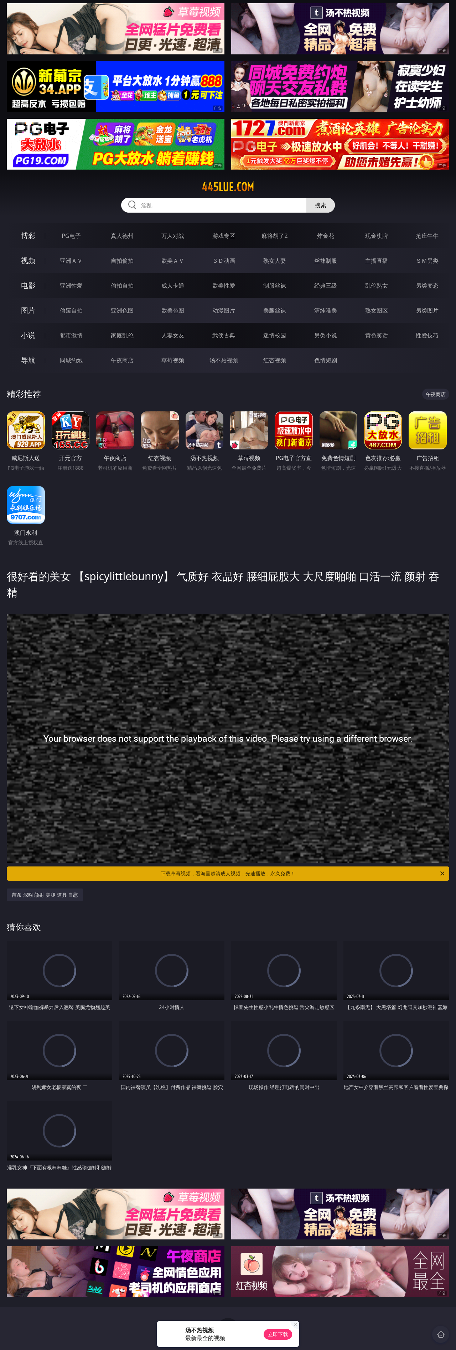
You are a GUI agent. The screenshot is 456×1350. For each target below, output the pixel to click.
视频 (28, 260)
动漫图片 (223, 310)
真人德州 (122, 236)
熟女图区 (376, 310)
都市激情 (71, 335)
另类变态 (427, 285)
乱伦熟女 (376, 285)
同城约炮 (71, 360)
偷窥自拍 (71, 310)
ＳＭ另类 (427, 261)
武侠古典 (223, 335)
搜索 (320, 205)
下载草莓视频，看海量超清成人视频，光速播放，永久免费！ (303, 873)
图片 (28, 310)
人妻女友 (172, 335)
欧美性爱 (223, 285)
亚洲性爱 (71, 285)
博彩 (28, 235)
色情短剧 (325, 360)
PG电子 (71, 236)
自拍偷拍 (122, 261)
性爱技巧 (427, 335)
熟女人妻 (274, 261)
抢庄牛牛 (427, 236)
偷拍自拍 (122, 285)
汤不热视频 (223, 360)
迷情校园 (274, 335)
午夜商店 (122, 360)
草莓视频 (172, 360)
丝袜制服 (325, 261)
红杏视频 (274, 360)
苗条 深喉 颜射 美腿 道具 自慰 (45, 894)
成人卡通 (172, 285)
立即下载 (278, 1334)
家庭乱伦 (122, 335)
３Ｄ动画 (223, 261)
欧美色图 (172, 310)
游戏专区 (223, 236)
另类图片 (427, 310)
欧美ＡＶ (172, 261)
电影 (28, 285)
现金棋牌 (376, 236)
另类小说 (325, 335)
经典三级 (325, 285)
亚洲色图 (122, 310)
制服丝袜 (274, 285)
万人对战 (172, 236)
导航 (28, 360)
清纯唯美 (325, 310)
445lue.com (228, 187)
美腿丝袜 (274, 310)
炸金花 (325, 236)
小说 (28, 335)
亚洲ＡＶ (71, 261)
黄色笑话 (376, 335)
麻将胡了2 (274, 236)
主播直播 (376, 261)
